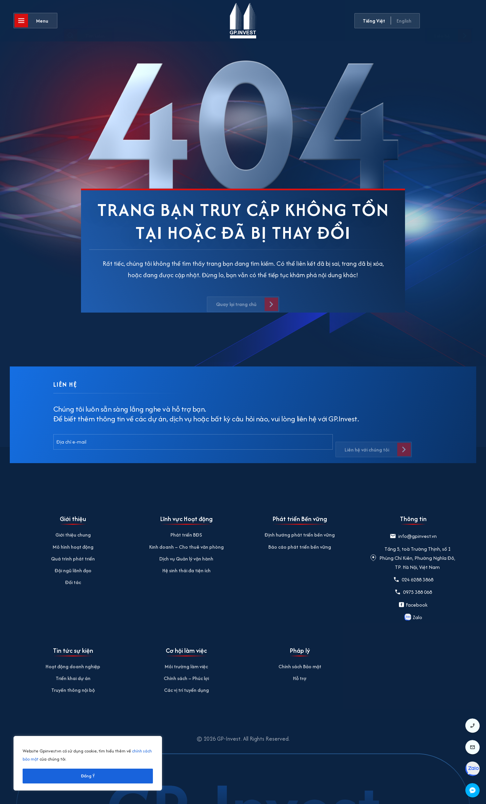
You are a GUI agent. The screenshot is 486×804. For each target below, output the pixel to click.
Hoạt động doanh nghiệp (73, 666)
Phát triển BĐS (186, 534)
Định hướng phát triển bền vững (300, 534)
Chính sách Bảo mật (299, 666)
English (404, 20)
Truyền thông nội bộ (73, 690)
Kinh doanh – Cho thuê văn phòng (186, 546)
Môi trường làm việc (186, 666)
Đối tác (73, 582)
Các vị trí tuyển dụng (186, 690)
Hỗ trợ (299, 678)
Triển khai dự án (73, 678)
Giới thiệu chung (73, 534)
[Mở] (35, 21)
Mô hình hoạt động (73, 546)
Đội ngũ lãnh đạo (73, 570)
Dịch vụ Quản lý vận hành (186, 558)
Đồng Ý (88, 776)
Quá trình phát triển (73, 558)
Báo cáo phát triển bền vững (299, 546)
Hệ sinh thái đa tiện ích (186, 570)
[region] (88, 763)
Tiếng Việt (374, 20)
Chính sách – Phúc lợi (186, 678)
